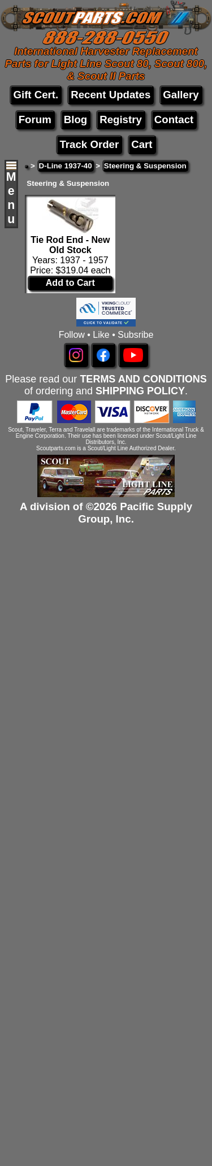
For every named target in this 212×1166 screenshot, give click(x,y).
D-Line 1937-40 (65, 166)
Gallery (180, 95)
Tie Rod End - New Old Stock (70, 245)
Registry (120, 119)
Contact (173, 119)
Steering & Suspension (145, 166)
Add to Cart (70, 283)
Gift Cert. (35, 95)
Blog (75, 119)
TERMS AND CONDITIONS (143, 379)
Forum (35, 119)
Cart (141, 144)
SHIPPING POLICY (140, 391)
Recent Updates (110, 95)
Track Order (89, 144)
